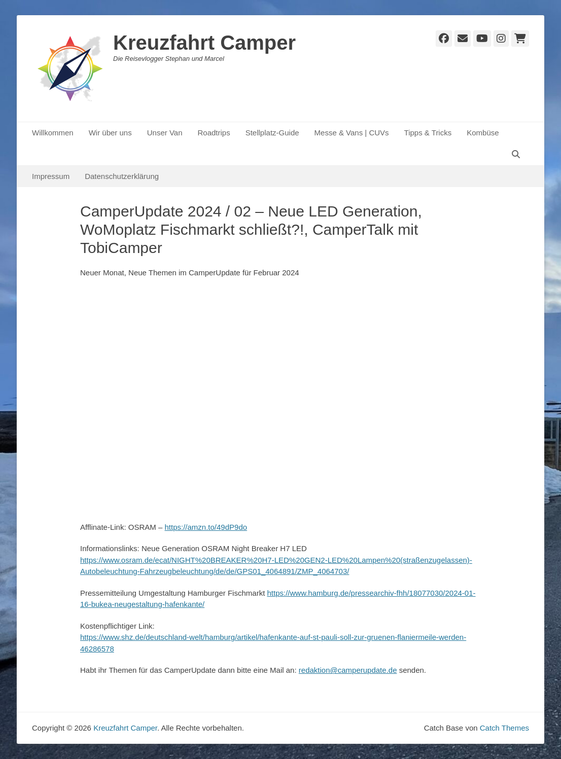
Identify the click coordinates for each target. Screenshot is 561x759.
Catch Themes (504, 728)
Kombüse (483, 132)
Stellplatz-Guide (272, 132)
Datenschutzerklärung (122, 176)
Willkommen (53, 132)
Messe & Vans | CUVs (351, 132)
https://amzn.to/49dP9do (205, 527)
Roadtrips (213, 132)
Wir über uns (110, 132)
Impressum (50, 176)
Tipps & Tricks (428, 132)
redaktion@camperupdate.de (348, 670)
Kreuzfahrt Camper (204, 42)
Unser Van (165, 132)
